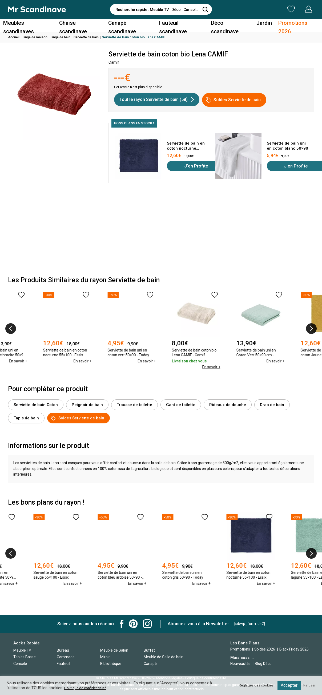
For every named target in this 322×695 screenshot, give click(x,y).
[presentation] (10, 328)
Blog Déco (263, 663)
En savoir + (47, 367)
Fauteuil (63, 663)
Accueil (14, 37)
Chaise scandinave (85, 25)
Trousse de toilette (134, 404)
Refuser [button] (308, 685)
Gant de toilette (180, 404)
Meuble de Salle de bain (163, 657)
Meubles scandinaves (35, 25)
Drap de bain (272, 404)
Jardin (259, 25)
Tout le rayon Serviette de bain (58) (156, 99)
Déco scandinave (227, 25)
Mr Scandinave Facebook (122, 624)
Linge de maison (36, 37)
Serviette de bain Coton (36, 404)
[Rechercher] (205, 9)
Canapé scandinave (132, 25)
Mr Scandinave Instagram (147, 623)
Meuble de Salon (114, 650)
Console (20, 663)
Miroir (105, 657)
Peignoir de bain (87, 404)
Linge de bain (63, 37)
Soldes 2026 (265, 649)
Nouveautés (240, 663)
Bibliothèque (110, 663)
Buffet (149, 650)
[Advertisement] (161, 231)
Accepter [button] (287, 685)
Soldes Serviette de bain (233, 100)
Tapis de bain (26, 418)
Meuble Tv (22, 650)
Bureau (63, 650)
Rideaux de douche (227, 404)
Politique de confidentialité (87, 687)
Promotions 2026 (291, 25)
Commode (66, 657)
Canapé (150, 663)
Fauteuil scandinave (181, 25)
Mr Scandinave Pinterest (133, 623)
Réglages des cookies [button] (252, 685)
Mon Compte (298, 9)
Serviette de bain (90, 37)
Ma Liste (263, 9)
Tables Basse (24, 657)
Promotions (240, 649)
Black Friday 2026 (294, 649)
